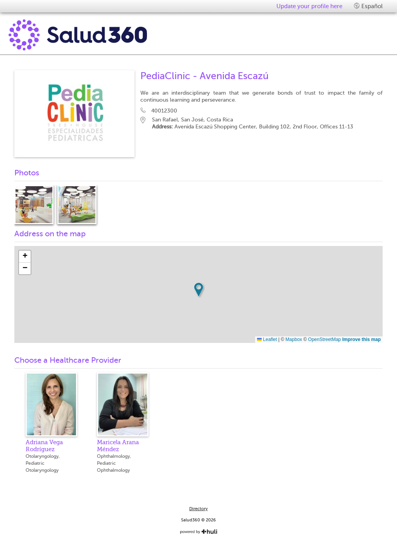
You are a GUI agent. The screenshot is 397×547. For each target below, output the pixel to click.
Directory (198, 508)
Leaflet (267, 339)
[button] (198, 290)
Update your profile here (309, 6)
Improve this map (361, 339)
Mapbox (293, 339)
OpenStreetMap (324, 339)
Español (368, 6)
